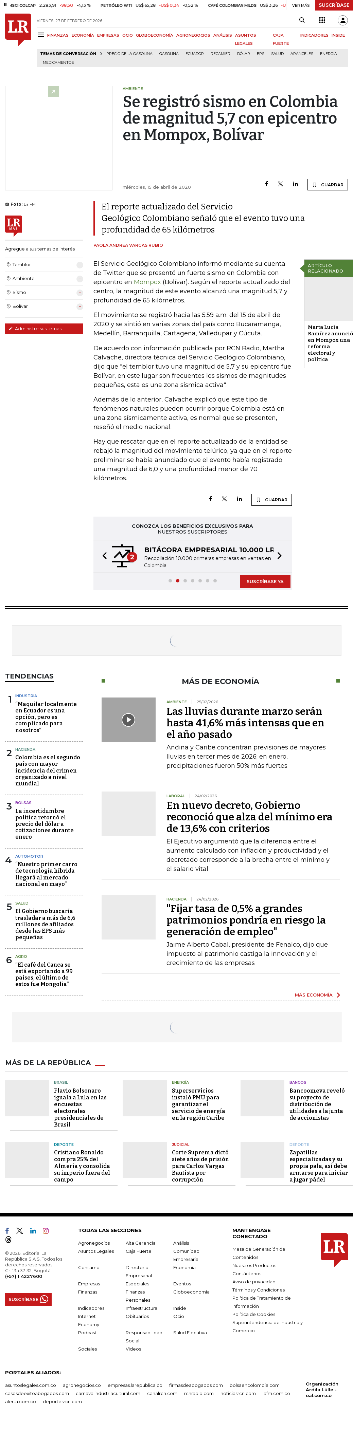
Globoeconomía (191, 1292)
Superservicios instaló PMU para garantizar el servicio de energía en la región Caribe (198, 1104)
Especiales (137, 1283)
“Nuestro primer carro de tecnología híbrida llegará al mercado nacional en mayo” (46, 874)
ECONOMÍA (83, 35)
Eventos (182, 1283)
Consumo (89, 1267)
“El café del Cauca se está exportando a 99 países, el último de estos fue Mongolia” (44, 975)
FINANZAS (58, 35)
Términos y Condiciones (258, 1289)
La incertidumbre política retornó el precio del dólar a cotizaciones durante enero (44, 824)
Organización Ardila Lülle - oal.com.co (322, 1389)
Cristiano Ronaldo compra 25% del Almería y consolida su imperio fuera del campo (82, 1166)
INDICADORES (314, 35)
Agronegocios (94, 1243)
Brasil (61, 1082)
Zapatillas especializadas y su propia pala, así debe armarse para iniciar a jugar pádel (318, 1166)
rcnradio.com (199, 1393)
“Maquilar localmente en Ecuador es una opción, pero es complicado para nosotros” (46, 717)
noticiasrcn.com (238, 1393)
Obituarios (137, 1316)
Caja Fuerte (139, 1251)
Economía (184, 1267)
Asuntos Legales (96, 1251)
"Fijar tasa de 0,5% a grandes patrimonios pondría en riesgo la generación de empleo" (246, 920)
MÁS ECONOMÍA (314, 995)
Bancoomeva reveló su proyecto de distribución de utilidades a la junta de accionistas (317, 1104)
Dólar (243, 54)
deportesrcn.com (62, 1401)
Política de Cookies (253, 1314)
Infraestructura (141, 1308)
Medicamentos (58, 62)
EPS (260, 54)
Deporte (64, 1144)
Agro (21, 956)
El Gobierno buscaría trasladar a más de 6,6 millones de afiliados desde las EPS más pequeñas (45, 924)
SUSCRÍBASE (334, 5)
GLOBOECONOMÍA (154, 35)
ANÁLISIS (222, 35)
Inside (179, 1308)
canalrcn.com (162, 1393)
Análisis (181, 1243)
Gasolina (169, 54)
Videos (133, 1349)
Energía (328, 54)
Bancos (297, 1082)
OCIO (127, 35)
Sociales (87, 1349)
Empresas (89, 1283)
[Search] (301, 20)
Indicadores (91, 1308)
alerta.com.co (20, 1401)
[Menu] (42, 34)
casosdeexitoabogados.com (37, 1393)
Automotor (29, 856)
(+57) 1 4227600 (23, 1276)
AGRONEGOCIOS (193, 35)
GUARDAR (327, 184)
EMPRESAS (108, 35)
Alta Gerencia (141, 1243)
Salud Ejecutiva (190, 1332)
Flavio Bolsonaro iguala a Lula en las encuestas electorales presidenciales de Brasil (80, 1107)
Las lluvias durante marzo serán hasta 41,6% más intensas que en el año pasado (245, 723)
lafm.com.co (276, 1393)
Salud (277, 54)
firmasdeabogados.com (196, 1385)
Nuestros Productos (254, 1265)
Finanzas (87, 1292)
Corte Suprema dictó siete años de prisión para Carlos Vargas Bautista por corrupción (200, 1166)
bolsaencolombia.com (255, 1385)
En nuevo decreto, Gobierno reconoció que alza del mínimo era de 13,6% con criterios (249, 817)
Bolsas (23, 802)
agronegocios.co (82, 1385)
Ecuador (195, 54)
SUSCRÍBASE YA (265, 581)
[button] (102, 556)
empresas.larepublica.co (135, 1385)
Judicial (180, 1144)
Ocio (178, 1316)
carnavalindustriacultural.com (108, 1393)
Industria (26, 695)
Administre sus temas (34, 328)
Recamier (220, 54)
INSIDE (338, 35)
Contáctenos (246, 1273)
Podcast (87, 1332)
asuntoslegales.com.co (30, 1385)
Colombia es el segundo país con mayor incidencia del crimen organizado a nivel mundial (47, 770)
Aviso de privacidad (254, 1281)
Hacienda (25, 749)
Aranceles (301, 54)
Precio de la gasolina (129, 54)
